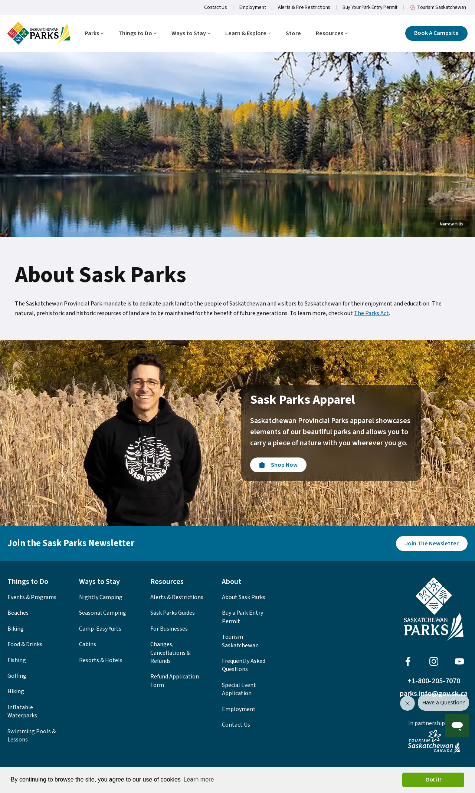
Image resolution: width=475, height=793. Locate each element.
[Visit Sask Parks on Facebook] (408, 661)
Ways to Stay (190, 33)
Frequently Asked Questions (243, 665)
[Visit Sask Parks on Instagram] (434, 661)
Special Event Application (239, 689)
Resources (332, 33)
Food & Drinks (24, 644)
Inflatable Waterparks (22, 711)
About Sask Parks (243, 597)
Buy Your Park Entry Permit (370, 7)
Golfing (16, 676)
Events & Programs (31, 597)
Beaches (18, 613)
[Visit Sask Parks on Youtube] (459, 661)
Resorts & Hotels (100, 660)
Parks (94, 33)
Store (293, 33)
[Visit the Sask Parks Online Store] (278, 464)
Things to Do (137, 33)
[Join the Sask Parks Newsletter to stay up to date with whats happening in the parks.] (432, 543)
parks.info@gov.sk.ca (434, 694)
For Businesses (169, 629)
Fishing (16, 660)
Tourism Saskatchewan (438, 7)
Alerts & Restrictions (176, 597)
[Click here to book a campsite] (436, 33)
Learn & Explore (248, 33)
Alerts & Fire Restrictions (304, 7)
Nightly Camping (100, 597)
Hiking (15, 691)
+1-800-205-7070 (433, 681)
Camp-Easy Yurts (100, 629)
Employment (252, 7)
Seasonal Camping (102, 613)
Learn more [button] (198, 779)
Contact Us (215, 7)
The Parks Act (371, 313)
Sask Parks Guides (172, 613)
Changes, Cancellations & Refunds (170, 652)
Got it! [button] (433, 780)
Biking (15, 629)
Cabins (87, 644)
